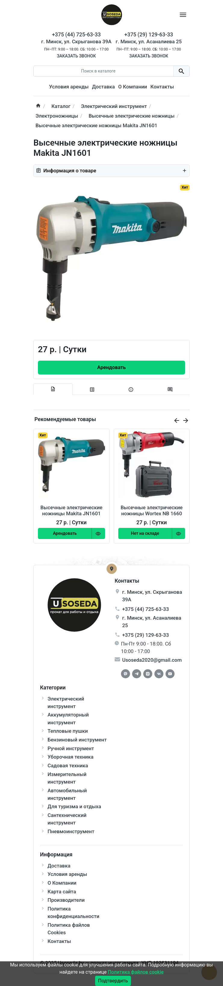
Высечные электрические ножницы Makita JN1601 (71, 510)
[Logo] (111, 14)
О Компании (132, 87)
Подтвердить (113, 981)
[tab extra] (131, 389)
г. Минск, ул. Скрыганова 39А (76, 42)
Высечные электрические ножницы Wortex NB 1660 (152, 510)
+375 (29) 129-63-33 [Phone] (148, 35)
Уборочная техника (70, 757)
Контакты (162, 87)
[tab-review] (170, 389)
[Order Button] (111, 367)
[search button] (181, 71)
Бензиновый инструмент (77, 740)
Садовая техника (68, 766)
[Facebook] (125, 673)
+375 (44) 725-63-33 (145, 609)
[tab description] (53, 389)
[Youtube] (170, 673)
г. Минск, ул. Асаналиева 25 (149, 42)
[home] (38, 106)
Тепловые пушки (68, 731)
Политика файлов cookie (135, 972)
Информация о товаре (111, 171)
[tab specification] (92, 389)
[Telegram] (136, 673)
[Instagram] (147, 673)
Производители (66, 900)
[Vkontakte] (158, 673)
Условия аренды (68, 87)
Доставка (103, 87)
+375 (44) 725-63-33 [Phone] (76, 35)
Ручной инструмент (71, 748)
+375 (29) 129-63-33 (145, 635)
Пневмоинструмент (71, 831)
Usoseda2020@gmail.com (152, 660)
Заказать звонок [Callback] (76, 56)
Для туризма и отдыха (74, 806)
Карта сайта (62, 892)
